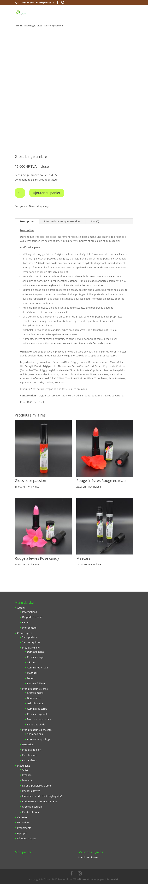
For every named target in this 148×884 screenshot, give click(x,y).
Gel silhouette (35, 703)
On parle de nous (32, 617)
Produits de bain (31, 749)
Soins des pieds (36, 724)
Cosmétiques (24, 633)
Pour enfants (29, 760)
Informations (29, 612)
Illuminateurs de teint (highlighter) (42, 796)
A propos (22, 833)
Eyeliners (27, 775)
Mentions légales (88, 857)
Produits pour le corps (35, 688)
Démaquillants (35, 651)
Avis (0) (95, 221)
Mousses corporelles (39, 719)
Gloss (39, 25)
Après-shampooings (38, 739)
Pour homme (29, 755)
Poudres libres (30, 812)
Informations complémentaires (62, 221)
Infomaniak (112, 879)
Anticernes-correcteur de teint (39, 801)
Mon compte (29, 627)
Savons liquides (31, 642)
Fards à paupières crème (36, 785)
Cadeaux (22, 817)
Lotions (31, 678)
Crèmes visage (35, 657)
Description (27, 221)
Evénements (24, 827)
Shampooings (35, 734)
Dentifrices (28, 744)
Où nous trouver (26, 838)
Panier (25, 622)
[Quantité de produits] (20, 193)
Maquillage (29, 25)
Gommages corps (37, 708)
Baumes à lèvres (36, 683)
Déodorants (33, 698)
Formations (23, 822)
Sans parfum (29, 637)
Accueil (18, 25)
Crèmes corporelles (38, 714)
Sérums (31, 662)
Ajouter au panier (46, 192)
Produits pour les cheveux (37, 729)
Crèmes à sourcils (32, 806)
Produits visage (31, 647)
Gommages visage (37, 667)
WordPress (79, 879)
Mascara (27, 780)
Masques (32, 672)
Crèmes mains (35, 692)
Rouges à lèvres (31, 791)
